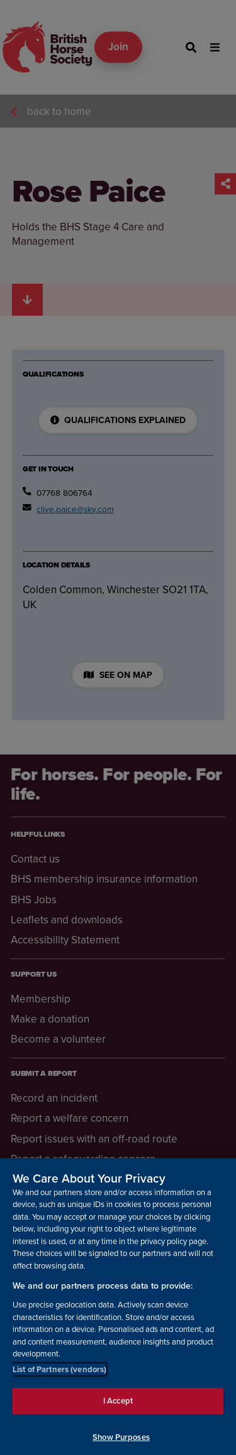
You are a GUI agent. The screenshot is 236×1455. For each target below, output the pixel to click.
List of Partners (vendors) (59, 1376)
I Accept (118, 1408)
